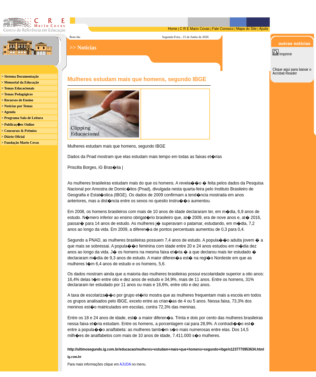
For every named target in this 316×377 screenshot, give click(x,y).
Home (172, 29)
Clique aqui (281, 69)
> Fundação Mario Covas (20, 142)
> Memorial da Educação (20, 82)
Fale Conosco (223, 29)
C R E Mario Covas (195, 29)
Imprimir (282, 54)
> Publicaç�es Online (17, 124)
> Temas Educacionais (17, 88)
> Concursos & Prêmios (19, 131)
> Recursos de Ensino (17, 100)
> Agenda (8, 112)
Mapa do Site (246, 29)
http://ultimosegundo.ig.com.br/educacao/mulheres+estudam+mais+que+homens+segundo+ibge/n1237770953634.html (165, 349)
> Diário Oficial (13, 137)
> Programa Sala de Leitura (22, 118)
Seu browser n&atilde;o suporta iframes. (135, 8)
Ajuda (263, 29)
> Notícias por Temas (17, 106)
